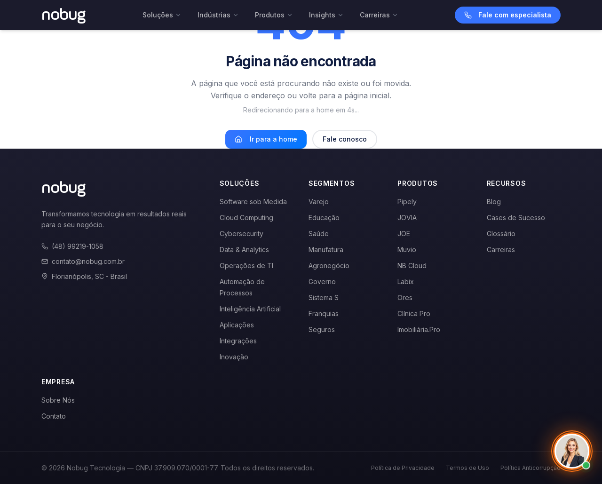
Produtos (274, 15)
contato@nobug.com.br (83, 261)
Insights (326, 15)
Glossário (501, 234)
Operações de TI (246, 266)
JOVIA (407, 218)
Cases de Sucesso (516, 218)
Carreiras (379, 15)
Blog (494, 202)
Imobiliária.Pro (418, 329)
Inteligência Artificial (250, 309)
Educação (324, 218)
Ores (404, 298)
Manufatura (326, 250)
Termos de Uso (467, 467)
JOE (403, 234)
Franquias (324, 313)
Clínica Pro (413, 313)
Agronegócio (329, 266)
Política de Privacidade (403, 467)
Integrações (238, 341)
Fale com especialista (507, 15)
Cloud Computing (246, 218)
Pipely (407, 202)
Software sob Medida (253, 202)
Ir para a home (266, 139)
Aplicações (237, 325)
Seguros (322, 329)
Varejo (319, 202)
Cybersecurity (241, 234)
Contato (53, 416)
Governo (322, 282)
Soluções (162, 15)
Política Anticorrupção (530, 467)
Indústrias (218, 15)
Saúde (319, 234)
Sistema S (324, 298)
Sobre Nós (58, 400)
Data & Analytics (244, 250)
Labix (405, 282)
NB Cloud (412, 266)
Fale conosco (345, 139)
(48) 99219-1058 (72, 246)
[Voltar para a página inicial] (63, 15)
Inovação (234, 357)
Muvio (406, 250)
